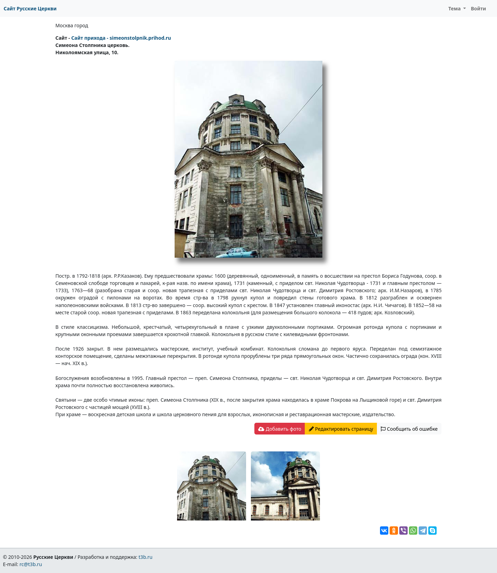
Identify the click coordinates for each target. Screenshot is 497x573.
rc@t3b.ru (31, 564)
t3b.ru (146, 557)
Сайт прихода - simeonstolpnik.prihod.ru (121, 38)
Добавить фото (279, 429)
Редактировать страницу (341, 429)
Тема (455, 8)
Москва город (72, 25)
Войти (478, 8)
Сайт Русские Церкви (30, 8)
